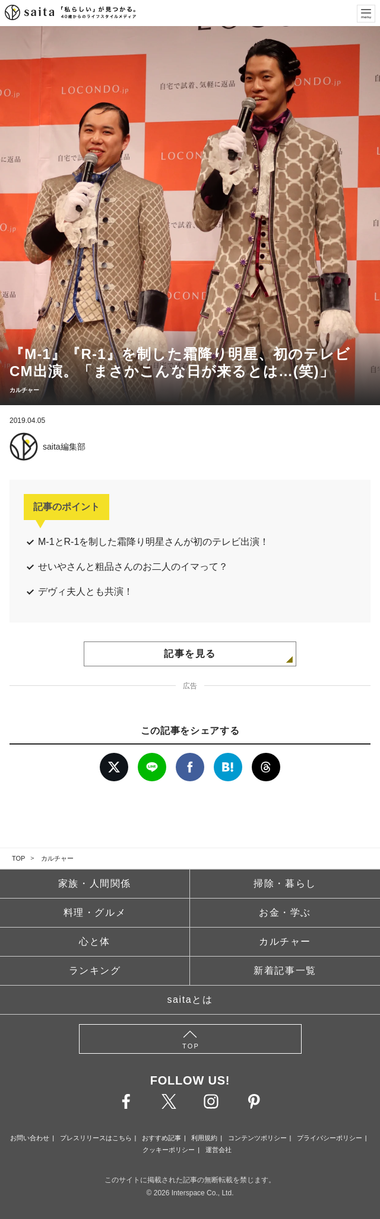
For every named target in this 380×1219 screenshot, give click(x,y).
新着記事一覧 (285, 970)
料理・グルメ (95, 912)
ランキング (95, 970)
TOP (18, 858)
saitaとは (190, 1000)
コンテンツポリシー (257, 1137)
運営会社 (218, 1149)
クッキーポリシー (168, 1149)
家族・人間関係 (94, 883)
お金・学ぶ (285, 912)
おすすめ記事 (161, 1137)
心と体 (94, 941)
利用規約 (204, 1137)
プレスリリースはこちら (96, 1137)
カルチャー (57, 858)
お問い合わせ (29, 1137)
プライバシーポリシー (329, 1137)
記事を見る (190, 654)
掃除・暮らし (285, 883)
